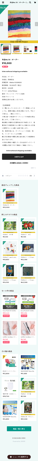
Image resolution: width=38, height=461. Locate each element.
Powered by (19, 441)
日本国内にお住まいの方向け (19, 163)
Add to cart (19, 157)
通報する (33, 168)
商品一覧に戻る (19, 429)
